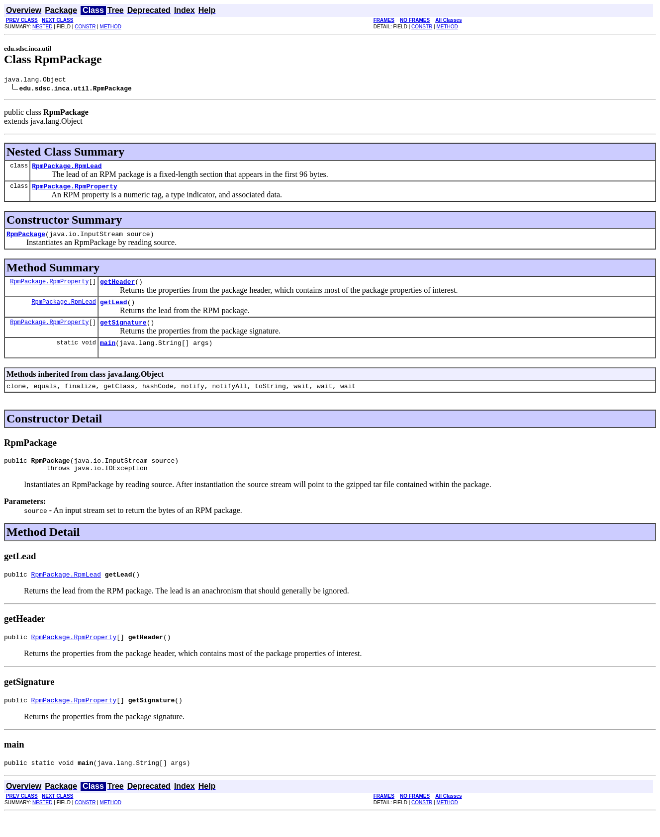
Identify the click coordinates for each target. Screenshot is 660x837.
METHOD (110, 26)
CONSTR (85, 26)
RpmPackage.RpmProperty (74, 190)
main (107, 354)
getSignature (123, 332)
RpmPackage (25, 239)
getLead (113, 310)
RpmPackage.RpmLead (66, 168)
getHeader (117, 288)
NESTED (42, 26)
